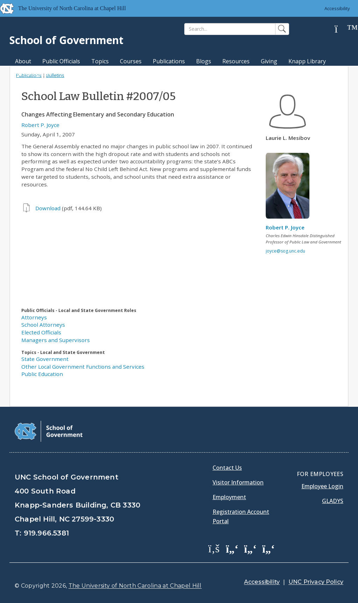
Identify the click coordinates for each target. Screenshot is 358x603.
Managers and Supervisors (55, 339)
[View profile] (290, 187)
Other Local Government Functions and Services (82, 366)
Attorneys (34, 317)
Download (47, 208)
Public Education (42, 373)
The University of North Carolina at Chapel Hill (135, 585)
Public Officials (61, 61)
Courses (131, 61)
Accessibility (337, 8)
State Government (45, 358)
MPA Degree (31, 73)
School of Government (66, 40)
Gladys (332, 501)
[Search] (229, 29)
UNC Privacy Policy (315, 582)
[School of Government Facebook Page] (214, 548)
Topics (100, 61)
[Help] (342, 29)
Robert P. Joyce (40, 124)
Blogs (203, 61)
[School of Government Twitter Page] (232, 548)
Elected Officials (41, 332)
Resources (236, 61)
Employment (229, 497)
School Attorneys (43, 324)
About (23, 61)
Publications (169, 61)
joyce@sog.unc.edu (285, 251)
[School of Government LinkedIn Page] (250, 548)
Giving (269, 61)
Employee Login (322, 486)
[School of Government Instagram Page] (268, 548)
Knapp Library (307, 61)
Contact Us (227, 467)
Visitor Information (238, 482)
